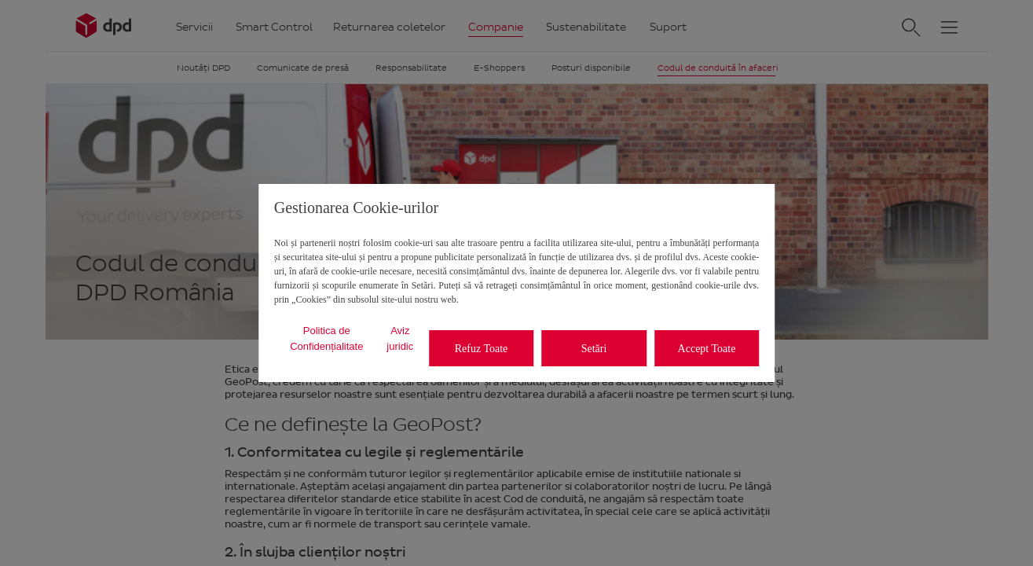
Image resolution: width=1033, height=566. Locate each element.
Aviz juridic (399, 338)
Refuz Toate (481, 349)
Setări (594, 349)
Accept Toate (707, 349)
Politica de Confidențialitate (326, 338)
